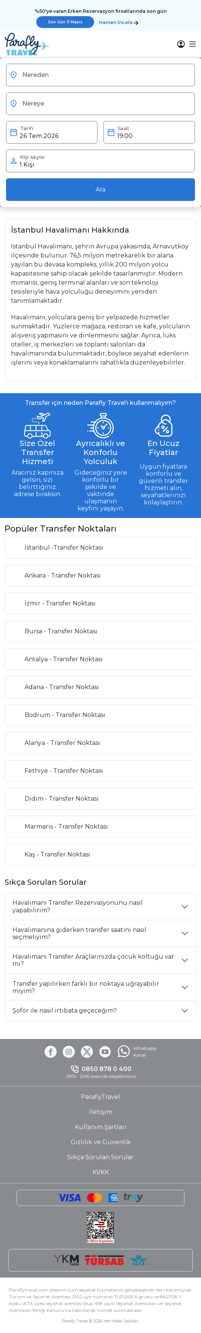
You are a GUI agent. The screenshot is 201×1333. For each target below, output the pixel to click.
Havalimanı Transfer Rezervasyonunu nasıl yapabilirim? (77, 906)
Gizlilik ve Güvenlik (101, 1142)
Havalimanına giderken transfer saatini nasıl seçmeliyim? (79, 933)
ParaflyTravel (100, 1096)
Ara (100, 189)
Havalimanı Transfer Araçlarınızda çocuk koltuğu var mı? (93, 960)
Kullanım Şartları (101, 1127)
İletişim (100, 1111)
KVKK (101, 1172)
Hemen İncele (118, 22)
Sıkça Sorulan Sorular (100, 1157)
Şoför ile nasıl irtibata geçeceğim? (64, 1010)
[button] (192, 44)
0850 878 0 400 (106, 1069)
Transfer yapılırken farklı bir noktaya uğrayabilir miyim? (85, 987)
